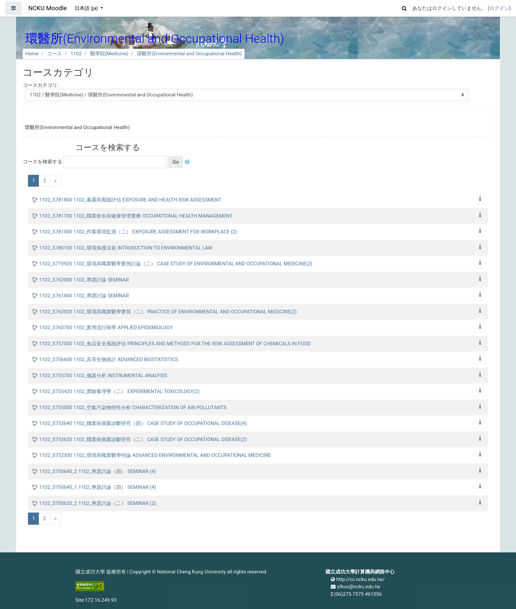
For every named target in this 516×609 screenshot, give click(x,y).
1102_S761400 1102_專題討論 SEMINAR (84, 296)
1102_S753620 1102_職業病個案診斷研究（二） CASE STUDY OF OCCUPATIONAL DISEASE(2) (143, 439)
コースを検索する (42, 162)
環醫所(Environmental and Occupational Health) (189, 54)
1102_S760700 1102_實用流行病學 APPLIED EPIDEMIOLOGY (106, 328)
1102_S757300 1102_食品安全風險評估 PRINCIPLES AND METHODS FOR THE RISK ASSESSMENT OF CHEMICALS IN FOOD (175, 344)
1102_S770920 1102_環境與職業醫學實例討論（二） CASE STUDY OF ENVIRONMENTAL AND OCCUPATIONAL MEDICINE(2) (175, 264)
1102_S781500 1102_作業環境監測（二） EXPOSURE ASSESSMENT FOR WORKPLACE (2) (138, 232)
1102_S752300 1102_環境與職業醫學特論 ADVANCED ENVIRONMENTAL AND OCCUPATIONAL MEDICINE (155, 455)
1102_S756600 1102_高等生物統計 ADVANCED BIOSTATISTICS (108, 359)
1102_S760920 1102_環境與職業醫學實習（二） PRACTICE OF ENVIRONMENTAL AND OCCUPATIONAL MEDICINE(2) (168, 312)
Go (175, 162)
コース (54, 54)
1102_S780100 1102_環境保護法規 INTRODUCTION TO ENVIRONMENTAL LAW (125, 248)
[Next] (55, 181)
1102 (76, 54)
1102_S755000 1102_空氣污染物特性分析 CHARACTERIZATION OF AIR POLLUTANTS (132, 407)
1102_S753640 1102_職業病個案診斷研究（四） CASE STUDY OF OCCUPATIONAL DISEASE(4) (143, 423)
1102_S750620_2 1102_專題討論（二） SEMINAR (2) (97, 503)
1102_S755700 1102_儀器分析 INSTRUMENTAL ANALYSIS (103, 376)
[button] (404, 7)
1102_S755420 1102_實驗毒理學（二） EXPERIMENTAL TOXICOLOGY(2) (119, 391)
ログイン (499, 8)
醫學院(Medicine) (109, 54)
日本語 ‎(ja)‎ (87, 8)
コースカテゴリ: (41, 85)
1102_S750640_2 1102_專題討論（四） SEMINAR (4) (97, 471)
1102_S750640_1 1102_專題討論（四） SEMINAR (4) (97, 487)
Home (32, 54)
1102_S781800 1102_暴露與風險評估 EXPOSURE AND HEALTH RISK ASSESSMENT (130, 200)
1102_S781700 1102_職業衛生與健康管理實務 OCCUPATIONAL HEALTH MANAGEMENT (135, 216)
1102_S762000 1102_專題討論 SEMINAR (84, 280)
